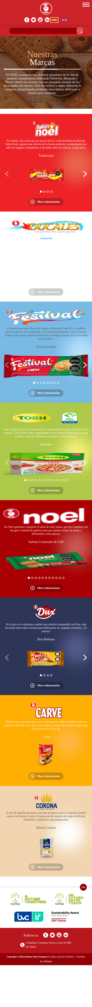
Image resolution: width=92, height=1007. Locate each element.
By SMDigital (46, 961)
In (47, 19)
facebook (27, 19)
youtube (40, 19)
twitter (33, 19)
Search (80, 31)
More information (49, 201)
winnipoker (46, 238)
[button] (85, 174)
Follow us (31, 935)
